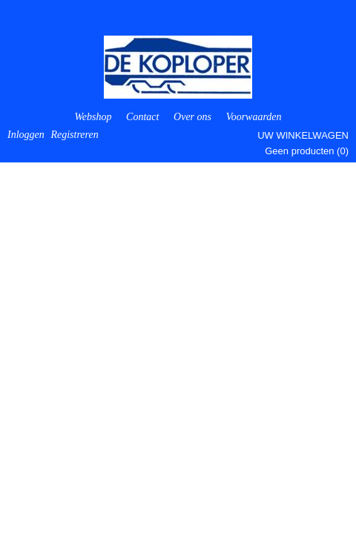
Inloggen (25, 134)
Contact (142, 116)
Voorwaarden (254, 116)
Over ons (192, 116)
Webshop (92, 116)
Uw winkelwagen (303, 135)
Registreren (74, 134)
